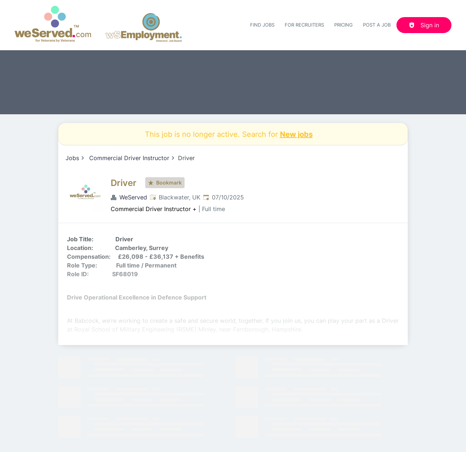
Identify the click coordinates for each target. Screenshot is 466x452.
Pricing (343, 24)
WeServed (133, 197)
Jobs (72, 158)
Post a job (377, 24)
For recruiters (304, 24)
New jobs (296, 134)
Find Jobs (262, 24)
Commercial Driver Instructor (129, 158)
